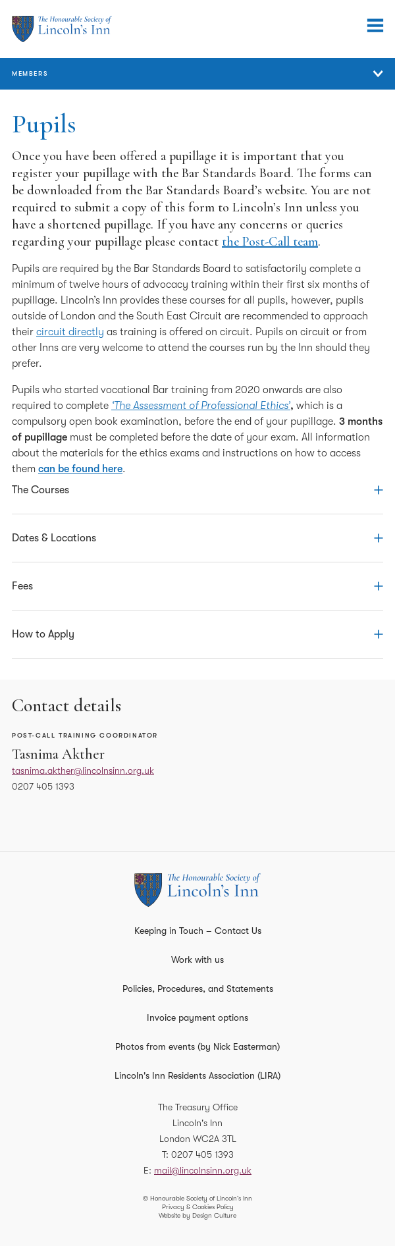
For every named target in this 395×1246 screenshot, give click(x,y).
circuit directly (70, 332)
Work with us (197, 959)
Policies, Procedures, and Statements (197, 988)
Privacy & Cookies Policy (198, 1206)
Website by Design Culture (197, 1215)
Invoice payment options (197, 1017)
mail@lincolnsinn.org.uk (202, 1170)
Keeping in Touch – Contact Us (197, 930)
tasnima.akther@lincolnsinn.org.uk (83, 770)
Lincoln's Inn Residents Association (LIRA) (197, 1075)
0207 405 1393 (43, 786)
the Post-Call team (270, 242)
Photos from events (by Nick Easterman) (197, 1046)
